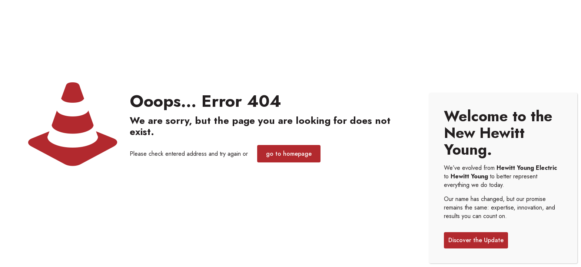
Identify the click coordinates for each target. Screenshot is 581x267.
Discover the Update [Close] (476, 240)
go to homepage (289, 153)
